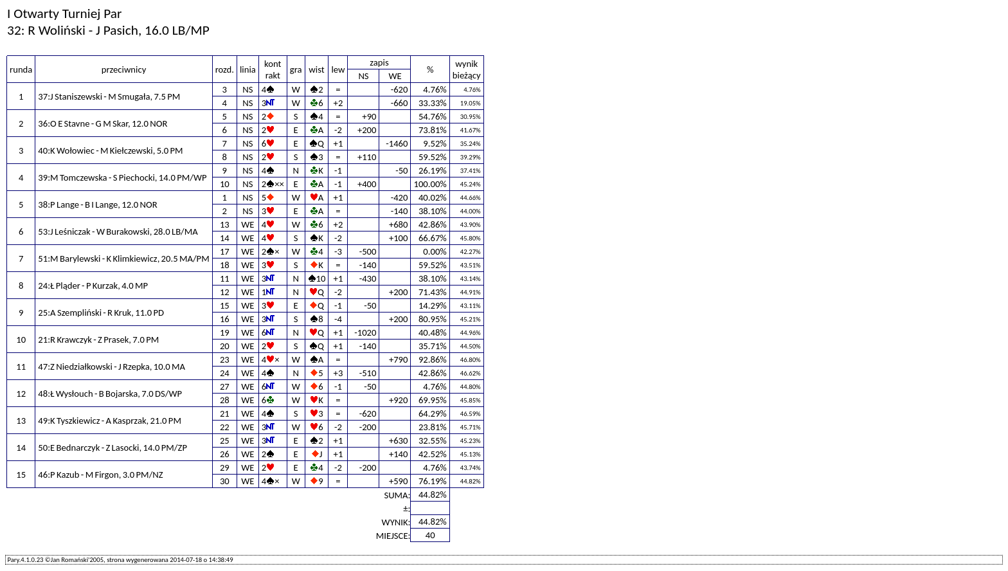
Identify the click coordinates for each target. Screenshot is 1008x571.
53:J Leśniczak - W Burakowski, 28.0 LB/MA (117, 231)
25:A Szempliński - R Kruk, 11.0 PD (101, 312)
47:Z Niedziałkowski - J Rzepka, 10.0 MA (111, 366)
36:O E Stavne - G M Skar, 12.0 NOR (102, 123)
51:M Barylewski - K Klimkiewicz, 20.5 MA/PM (123, 258)
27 (225, 386)
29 (225, 467)
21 (225, 413)
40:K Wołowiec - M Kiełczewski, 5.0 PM (110, 150)
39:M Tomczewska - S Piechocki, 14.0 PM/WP (122, 177)
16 (225, 319)
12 (225, 292)
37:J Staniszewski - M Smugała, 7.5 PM (109, 96)
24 (225, 373)
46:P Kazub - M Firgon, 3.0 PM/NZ (100, 474)
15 (225, 305)
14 (225, 238)
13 (225, 224)
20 (225, 346)
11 (225, 278)
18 (225, 265)
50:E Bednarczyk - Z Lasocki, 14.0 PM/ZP (112, 447)
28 (225, 400)
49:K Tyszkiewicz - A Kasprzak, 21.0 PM (109, 420)
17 (225, 251)
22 (225, 427)
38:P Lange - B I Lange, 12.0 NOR (97, 204)
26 (225, 454)
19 (225, 332)
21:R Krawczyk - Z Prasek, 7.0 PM (98, 339)
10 (225, 184)
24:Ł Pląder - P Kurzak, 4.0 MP (93, 285)
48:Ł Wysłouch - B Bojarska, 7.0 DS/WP (110, 393)
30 (225, 481)
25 (225, 440)
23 (225, 359)
